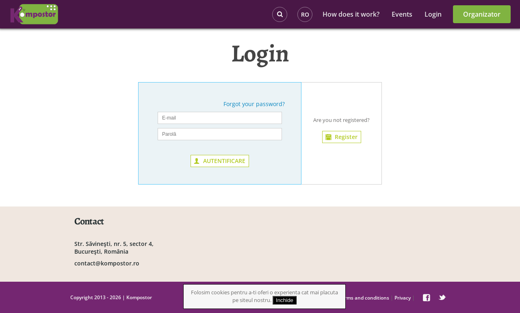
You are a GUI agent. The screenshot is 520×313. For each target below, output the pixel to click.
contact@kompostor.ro (106, 263)
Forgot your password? (254, 104)
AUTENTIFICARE (224, 161)
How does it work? (351, 14)
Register (346, 137)
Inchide (284, 300)
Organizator (481, 14)
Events (402, 14)
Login (433, 14)
